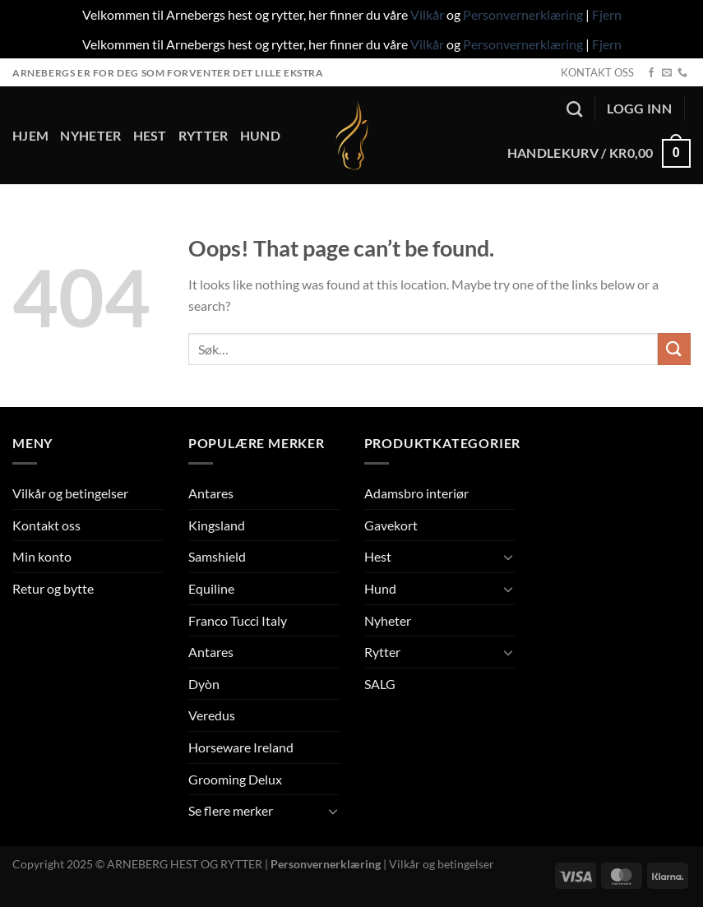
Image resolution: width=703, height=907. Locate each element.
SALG (379, 684)
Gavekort (391, 525)
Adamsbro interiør (416, 493)
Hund (260, 135)
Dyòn (204, 684)
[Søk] (574, 109)
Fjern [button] (607, 14)
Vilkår (427, 14)
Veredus (211, 715)
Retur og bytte (53, 588)
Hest (150, 135)
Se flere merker (230, 810)
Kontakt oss (46, 525)
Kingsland (216, 525)
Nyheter (90, 135)
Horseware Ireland (241, 747)
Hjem (30, 135)
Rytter (203, 135)
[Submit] (674, 349)
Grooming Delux (235, 779)
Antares (211, 493)
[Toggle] (333, 811)
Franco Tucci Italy (237, 620)
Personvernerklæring (523, 14)
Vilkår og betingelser (70, 493)
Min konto (42, 556)
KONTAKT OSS (597, 72)
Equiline (211, 588)
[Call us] (682, 73)
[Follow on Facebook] (651, 73)
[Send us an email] (667, 73)
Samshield (217, 556)
